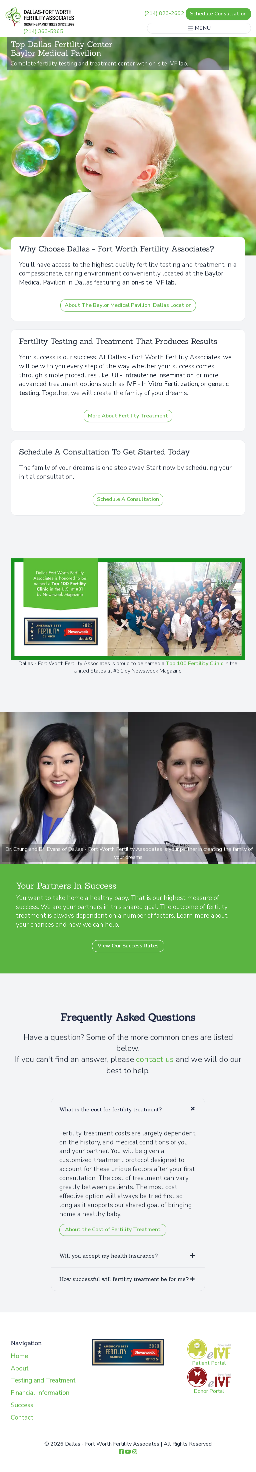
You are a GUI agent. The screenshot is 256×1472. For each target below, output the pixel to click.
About (20, 1368)
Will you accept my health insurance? (108, 1255)
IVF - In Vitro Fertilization (162, 384)
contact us (155, 1059)
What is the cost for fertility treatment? (110, 1109)
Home (19, 1356)
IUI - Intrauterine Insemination (152, 375)
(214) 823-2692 (164, 13)
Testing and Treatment (43, 1380)
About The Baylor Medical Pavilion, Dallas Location (128, 305)
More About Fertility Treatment (128, 415)
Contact (22, 1417)
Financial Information (40, 1393)
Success (22, 1405)
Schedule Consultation (218, 13)
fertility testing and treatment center (86, 63)
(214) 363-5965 (43, 31)
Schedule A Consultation (128, 499)
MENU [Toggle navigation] (199, 28)
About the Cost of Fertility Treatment (113, 1229)
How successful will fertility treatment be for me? (124, 1279)
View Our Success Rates (128, 945)
